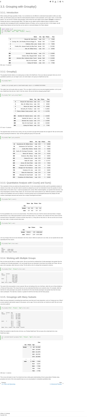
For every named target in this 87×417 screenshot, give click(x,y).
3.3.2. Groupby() (73, 6)
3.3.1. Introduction (73, 4)
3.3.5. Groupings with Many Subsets (77, 13)
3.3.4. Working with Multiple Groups (77, 11)
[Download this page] (58, 2)
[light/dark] (63, 2)
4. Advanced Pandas (5, 63)
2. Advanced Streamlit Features (8, 100)
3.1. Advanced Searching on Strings (8, 56)
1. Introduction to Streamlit (7, 98)
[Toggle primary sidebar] (20, 2)
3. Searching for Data (6, 52)
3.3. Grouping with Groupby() (9, 61)
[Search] (66, 2)
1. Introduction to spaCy (6, 70)
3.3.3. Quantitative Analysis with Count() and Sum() (76, 9)
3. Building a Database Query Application (7, 103)
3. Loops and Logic (5, 31)
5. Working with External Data (7, 37)
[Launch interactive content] (53, 2)
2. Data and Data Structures (7, 28)
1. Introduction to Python (6, 26)
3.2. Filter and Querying (7, 59)
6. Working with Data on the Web (7, 40)
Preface (3, 20)
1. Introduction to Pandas (6, 48)
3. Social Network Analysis (7, 90)
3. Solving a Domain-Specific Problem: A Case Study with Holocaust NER (7, 77)
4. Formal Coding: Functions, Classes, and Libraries (7, 34)
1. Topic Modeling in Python (7, 86)
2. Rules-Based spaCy (6, 73)
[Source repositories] (55, 2)
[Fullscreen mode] (61, 2)
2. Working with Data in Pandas (8, 50)
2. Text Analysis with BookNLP (8, 88)
